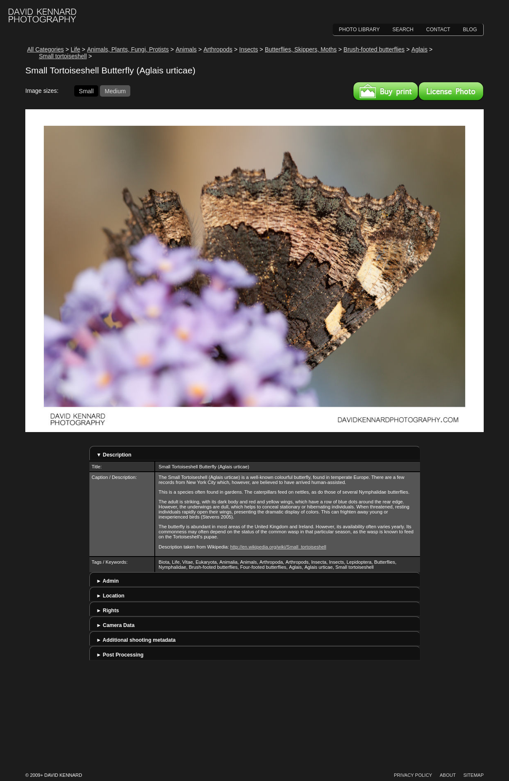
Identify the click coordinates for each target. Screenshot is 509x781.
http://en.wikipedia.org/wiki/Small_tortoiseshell (278, 546)
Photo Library (359, 29)
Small (86, 90)
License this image (451, 91)
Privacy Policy (413, 775)
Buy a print (385, 91)
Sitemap (473, 775)
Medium (115, 90)
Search (403, 29)
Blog (470, 29)
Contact (438, 29)
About (448, 775)
